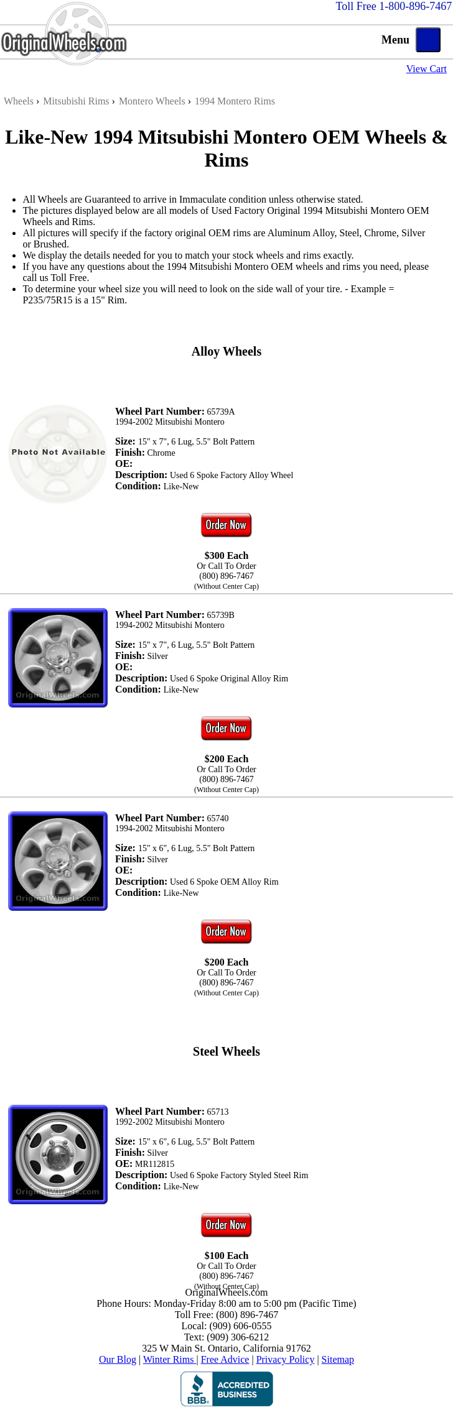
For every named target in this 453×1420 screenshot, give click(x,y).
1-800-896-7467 (415, 6)
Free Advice (225, 1359)
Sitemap (338, 1359)
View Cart (426, 68)
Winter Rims (170, 1359)
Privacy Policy (285, 1359)
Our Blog (117, 1359)
